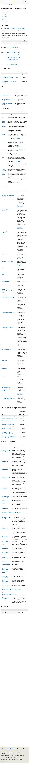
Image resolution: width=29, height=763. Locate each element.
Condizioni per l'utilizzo (5, 759)
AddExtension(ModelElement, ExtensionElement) (6, 461)
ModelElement (15, 47)
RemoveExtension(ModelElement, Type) (5, 582)
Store (3, 179)
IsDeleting (4, 149)
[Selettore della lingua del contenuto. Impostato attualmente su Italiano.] (4, 749)
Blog (11, 755)
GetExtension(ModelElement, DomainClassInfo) (11, 512)
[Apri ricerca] (23, 2)
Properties (4, 19)
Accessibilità (14, 759)
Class (3, 117)
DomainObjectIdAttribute (12, 59)
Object (8, 47)
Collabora (17, 755)
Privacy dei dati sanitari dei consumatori (9, 757)
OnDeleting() (4, 368)
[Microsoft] (14, 2)
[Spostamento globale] (1, 2)
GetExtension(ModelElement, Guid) (9, 514)
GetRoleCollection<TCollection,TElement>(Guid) (8, 291)
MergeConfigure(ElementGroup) (8, 297)
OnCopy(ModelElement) (6, 349)
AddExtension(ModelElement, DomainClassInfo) (6, 452)
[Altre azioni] (27, 5)
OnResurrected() (5, 376)
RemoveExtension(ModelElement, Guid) (5, 576)
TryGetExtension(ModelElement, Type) (9, 594)
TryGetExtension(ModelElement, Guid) (9, 592)
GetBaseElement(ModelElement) (5, 508)
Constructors (4, 16)
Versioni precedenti (5, 755)
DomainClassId (5, 95)
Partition (3, 164)
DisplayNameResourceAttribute (13, 55)
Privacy (21, 755)
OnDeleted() (4, 360)
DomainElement (10, 49)
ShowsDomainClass (3, 174)
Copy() (3, 254)
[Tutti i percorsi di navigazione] (2, 5)
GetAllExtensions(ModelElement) (5, 502)
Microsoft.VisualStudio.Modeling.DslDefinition (11, 4)
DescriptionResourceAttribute (13, 52)
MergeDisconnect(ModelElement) (8, 312)
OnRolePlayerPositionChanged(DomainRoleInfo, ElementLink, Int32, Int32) (9, 389)
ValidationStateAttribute (11, 62)
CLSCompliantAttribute (11, 64)
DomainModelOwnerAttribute (13, 57)
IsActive (3, 134)
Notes (3, 157)
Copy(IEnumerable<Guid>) (7, 261)
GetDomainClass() (5, 281)
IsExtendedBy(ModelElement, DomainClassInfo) (6, 543)
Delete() (3, 267)
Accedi (26, 1)
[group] (14, 43)
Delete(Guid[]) (4, 274)
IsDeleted (3, 141)
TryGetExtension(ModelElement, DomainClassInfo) (12, 589)
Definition (4, 14)
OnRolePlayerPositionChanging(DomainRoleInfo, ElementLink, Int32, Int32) (9, 398)
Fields (3, 18)
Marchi (21, 759)
